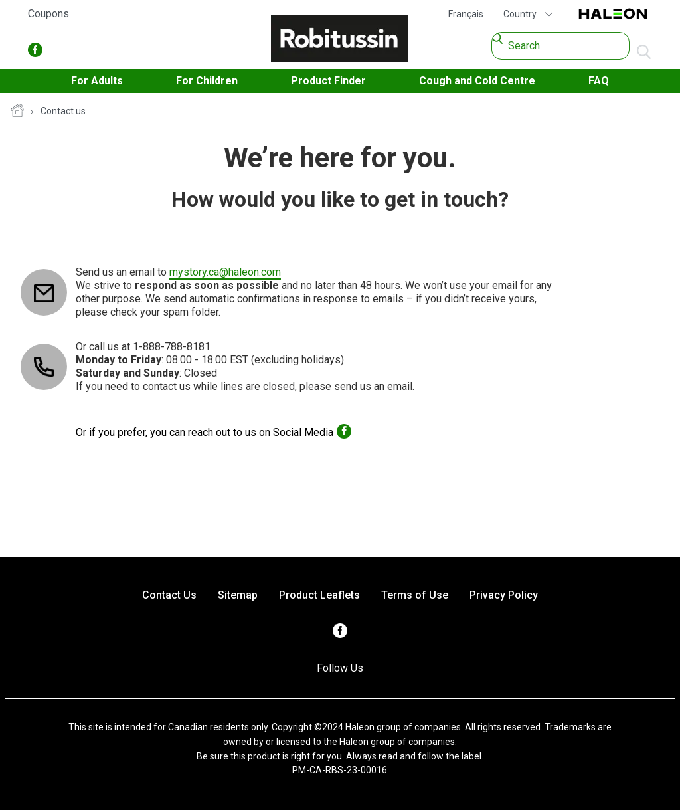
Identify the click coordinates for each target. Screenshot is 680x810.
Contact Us (169, 595)
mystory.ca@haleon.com (225, 272)
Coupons (48, 13)
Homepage (17, 112)
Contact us (63, 111)
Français (465, 14)
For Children (207, 80)
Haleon (613, 14)
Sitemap (238, 595)
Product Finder (328, 80)
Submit (644, 52)
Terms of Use (414, 595)
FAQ (598, 80)
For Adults (97, 80)
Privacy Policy (503, 595)
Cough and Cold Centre (477, 80)
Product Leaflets (319, 595)
